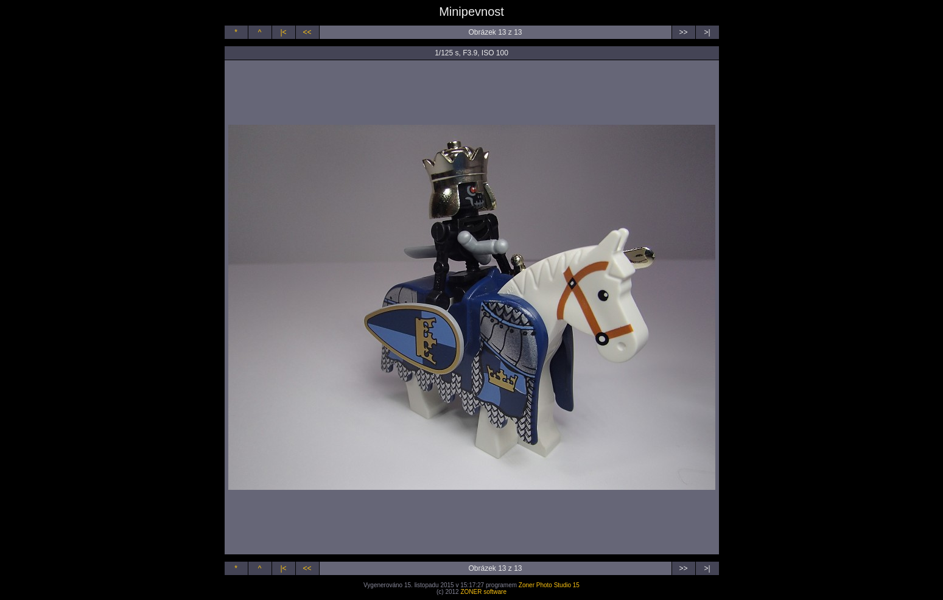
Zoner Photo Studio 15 (549, 585)
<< (307, 32)
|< (283, 32)
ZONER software (483, 591)
